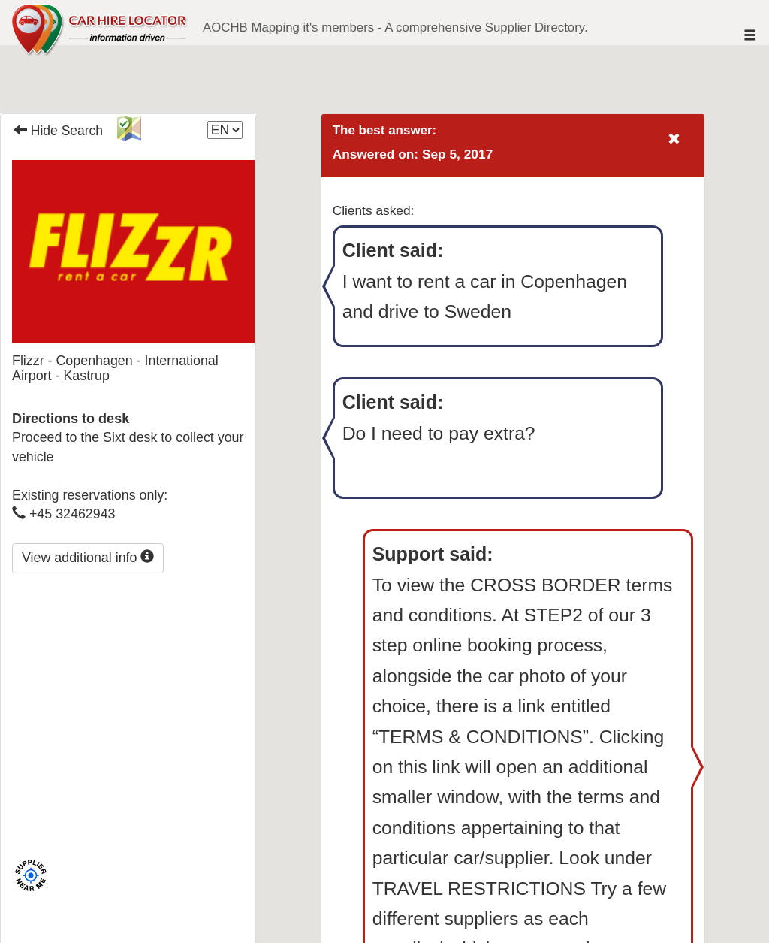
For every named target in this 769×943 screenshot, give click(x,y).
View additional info (88, 557)
